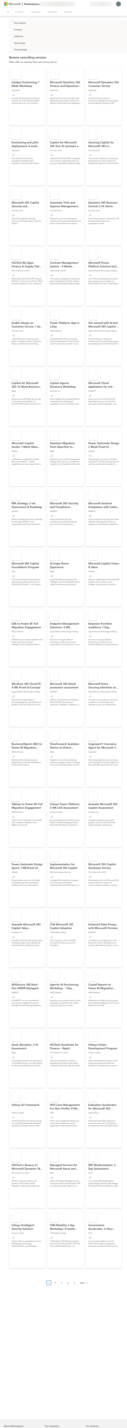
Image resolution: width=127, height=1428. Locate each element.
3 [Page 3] (61, 1282)
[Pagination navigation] (68, 1285)
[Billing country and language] (101, 4)
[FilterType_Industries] (11, 36)
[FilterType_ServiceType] (11, 43)
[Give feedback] (76, 4)
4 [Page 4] (68, 1282)
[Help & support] (80, 4)
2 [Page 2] (55, 1282)
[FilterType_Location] (11, 23)
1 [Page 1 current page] (48, 1282)
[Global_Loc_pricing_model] (11, 49)
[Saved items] (84, 4)
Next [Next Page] (82, 1282)
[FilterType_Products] (11, 29)
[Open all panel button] (7, 12)
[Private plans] (87, 4)
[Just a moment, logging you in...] (118, 4)
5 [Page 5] (74, 1282)
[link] (27, 96)
